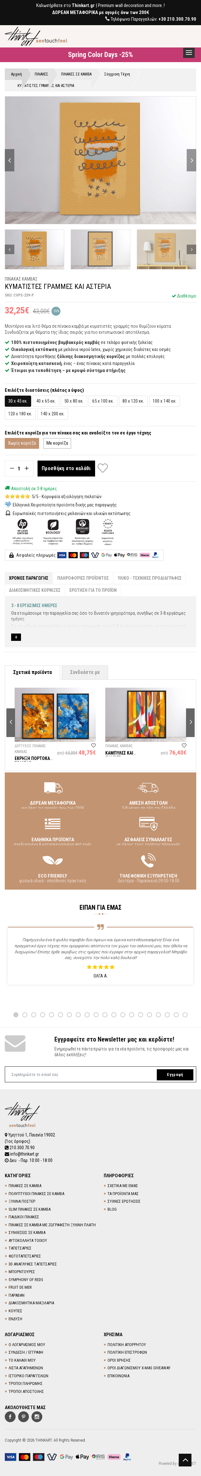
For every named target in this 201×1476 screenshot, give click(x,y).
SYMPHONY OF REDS (26, 1279)
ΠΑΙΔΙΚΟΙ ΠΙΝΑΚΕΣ (24, 1216)
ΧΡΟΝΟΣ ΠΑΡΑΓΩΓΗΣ (28, 578)
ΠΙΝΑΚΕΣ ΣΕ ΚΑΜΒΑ (25, 1185)
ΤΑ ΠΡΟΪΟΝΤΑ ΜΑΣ (123, 1193)
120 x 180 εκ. (20, 414)
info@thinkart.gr (22, 1154)
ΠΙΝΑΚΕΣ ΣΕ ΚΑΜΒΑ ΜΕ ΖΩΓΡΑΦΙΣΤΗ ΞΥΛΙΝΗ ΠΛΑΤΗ (52, 1224)
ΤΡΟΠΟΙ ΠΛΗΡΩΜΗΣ (26, 1383)
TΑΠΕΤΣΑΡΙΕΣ (20, 1248)
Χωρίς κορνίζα (22, 443)
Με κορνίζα (57, 443)
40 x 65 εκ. (46, 401)
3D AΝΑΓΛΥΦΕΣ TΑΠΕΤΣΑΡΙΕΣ (33, 1264)
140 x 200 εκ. (53, 414)
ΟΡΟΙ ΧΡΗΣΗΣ (119, 1360)
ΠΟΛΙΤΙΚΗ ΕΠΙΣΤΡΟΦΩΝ (127, 1352)
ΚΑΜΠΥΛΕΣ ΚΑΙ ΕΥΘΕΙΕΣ (119, 755)
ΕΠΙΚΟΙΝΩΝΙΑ (118, 1375)
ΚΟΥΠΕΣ (15, 1310)
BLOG (112, 1209)
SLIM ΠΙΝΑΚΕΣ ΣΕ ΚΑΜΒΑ (30, 1209)
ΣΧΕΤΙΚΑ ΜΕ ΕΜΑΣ (122, 1185)
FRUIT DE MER (20, 1287)
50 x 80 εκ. (74, 401)
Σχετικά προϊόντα (32, 672)
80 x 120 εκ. (133, 401)
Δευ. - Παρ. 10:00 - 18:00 (28, 1160)
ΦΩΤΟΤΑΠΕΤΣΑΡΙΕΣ (25, 1256)
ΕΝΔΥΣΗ (15, 1318)
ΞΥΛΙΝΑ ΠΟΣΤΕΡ (22, 1201)
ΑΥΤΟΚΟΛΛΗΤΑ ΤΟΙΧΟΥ (28, 1240)
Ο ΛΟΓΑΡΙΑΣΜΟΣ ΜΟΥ (27, 1344)
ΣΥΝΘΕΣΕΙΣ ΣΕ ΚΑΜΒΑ (27, 1232)
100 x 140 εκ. (165, 401)
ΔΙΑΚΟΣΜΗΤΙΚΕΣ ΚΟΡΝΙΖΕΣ (34, 590)
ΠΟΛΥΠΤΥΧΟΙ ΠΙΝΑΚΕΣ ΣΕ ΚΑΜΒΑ (36, 1193)
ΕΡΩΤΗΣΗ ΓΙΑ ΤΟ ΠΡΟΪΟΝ (93, 590)
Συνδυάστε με (85, 672)
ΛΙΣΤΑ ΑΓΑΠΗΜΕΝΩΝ (26, 1367)
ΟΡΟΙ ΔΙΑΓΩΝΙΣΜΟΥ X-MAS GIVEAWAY (138, 1367)
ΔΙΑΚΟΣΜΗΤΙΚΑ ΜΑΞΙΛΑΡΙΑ (31, 1302)
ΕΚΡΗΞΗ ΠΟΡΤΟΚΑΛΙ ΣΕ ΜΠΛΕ (34, 761)
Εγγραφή (175, 1074)
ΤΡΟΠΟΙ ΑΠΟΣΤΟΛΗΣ (26, 1391)
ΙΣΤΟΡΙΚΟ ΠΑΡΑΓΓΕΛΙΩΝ (28, 1375)
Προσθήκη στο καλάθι (66, 468)
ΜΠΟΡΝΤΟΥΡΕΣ (22, 1271)
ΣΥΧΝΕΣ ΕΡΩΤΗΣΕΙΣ (124, 1201)
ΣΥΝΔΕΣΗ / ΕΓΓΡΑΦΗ (26, 1352)
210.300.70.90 (20, 1147)
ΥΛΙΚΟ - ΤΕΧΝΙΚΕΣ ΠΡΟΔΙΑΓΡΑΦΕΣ (150, 578)
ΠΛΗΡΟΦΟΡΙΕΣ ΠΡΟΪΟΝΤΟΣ (83, 578)
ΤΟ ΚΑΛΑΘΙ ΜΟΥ (22, 1360)
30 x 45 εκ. (18, 401)
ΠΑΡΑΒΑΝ (16, 1295)
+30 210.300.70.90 (177, 19)
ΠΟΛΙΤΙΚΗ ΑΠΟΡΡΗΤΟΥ (126, 1344)
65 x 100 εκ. (103, 401)
